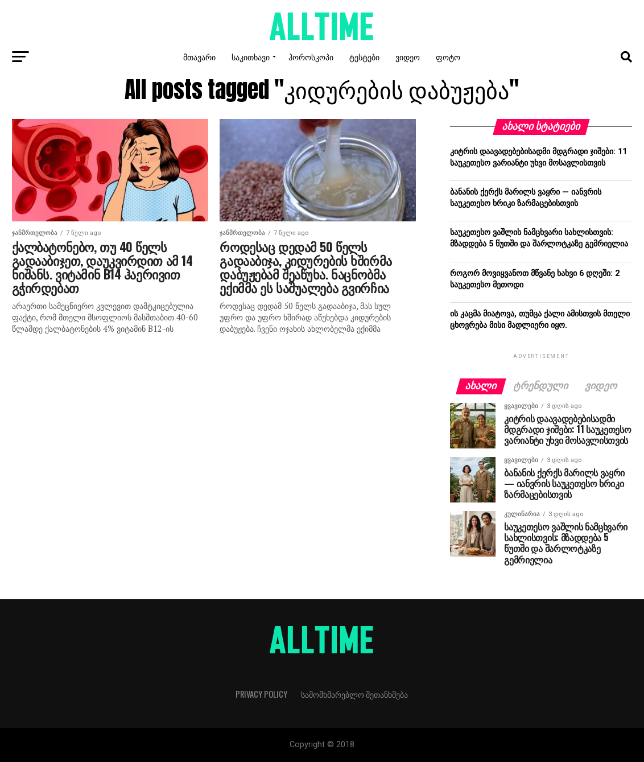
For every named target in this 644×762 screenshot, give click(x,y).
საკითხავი (251, 57)
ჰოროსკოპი (310, 57)
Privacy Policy (261, 694)
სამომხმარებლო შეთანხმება (354, 694)
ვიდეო (407, 57)
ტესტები (364, 57)
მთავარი (199, 57)
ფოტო (448, 57)
